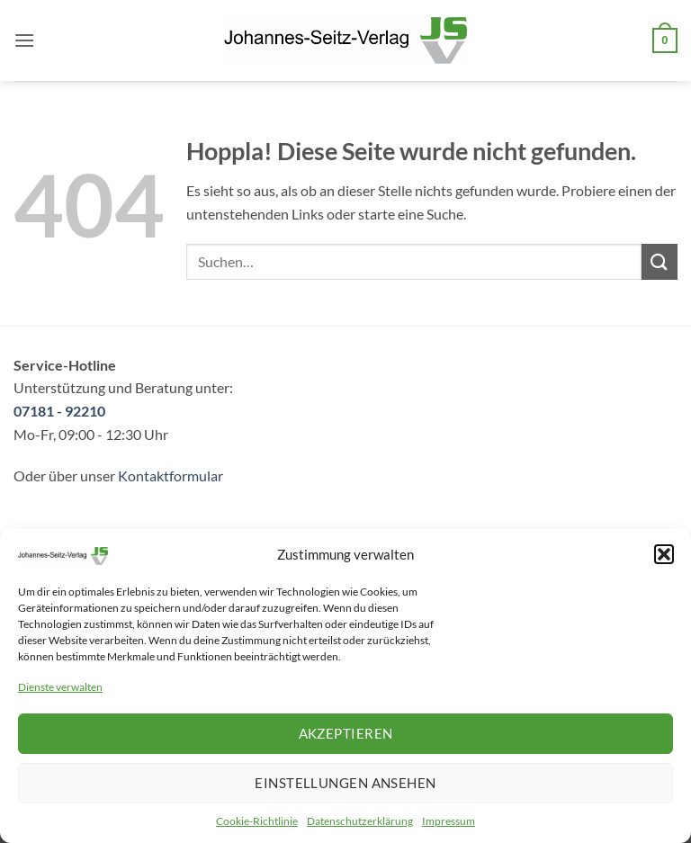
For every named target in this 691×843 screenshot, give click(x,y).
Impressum (448, 821)
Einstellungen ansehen (345, 783)
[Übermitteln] (660, 261)
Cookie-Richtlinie (257, 821)
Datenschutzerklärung (360, 821)
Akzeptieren (346, 733)
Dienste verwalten (60, 687)
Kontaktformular (170, 475)
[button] (664, 554)
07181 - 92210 (59, 410)
